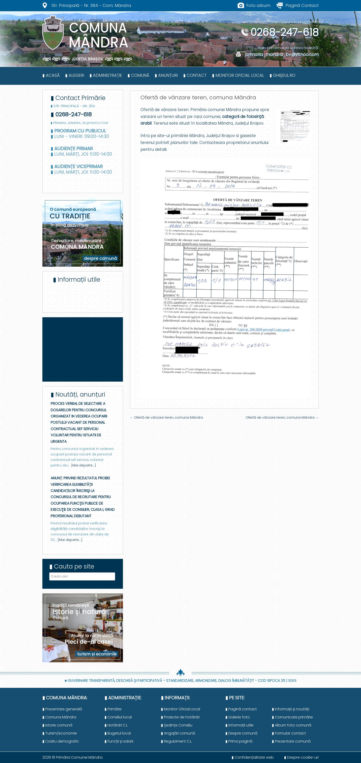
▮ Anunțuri (166, 75)
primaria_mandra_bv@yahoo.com (277, 54)
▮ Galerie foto (237, 717)
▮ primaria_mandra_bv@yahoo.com (79, 123)
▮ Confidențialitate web (253, 757)
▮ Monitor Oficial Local (238, 75)
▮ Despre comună (241, 733)
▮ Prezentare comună (291, 741)
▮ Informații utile (239, 725)
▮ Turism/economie (59, 733)
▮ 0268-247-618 (71, 114)
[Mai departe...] (83, 465)
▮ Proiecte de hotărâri (180, 717)
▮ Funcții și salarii (119, 741)
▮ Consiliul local (118, 717)
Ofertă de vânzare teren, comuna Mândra (166, 417)
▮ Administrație (106, 75)
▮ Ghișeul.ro (282, 75)
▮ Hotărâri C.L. (116, 725)
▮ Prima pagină (238, 741)
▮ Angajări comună (178, 733)
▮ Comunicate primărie (292, 717)
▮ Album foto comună (291, 725)
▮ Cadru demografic (60, 741)
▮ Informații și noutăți (290, 709)
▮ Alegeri (74, 75)
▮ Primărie (113, 709)
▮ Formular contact (289, 733)
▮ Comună (138, 75)
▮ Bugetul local (118, 733)
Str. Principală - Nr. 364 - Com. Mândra (91, 5)
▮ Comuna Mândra (59, 717)
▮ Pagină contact (241, 709)
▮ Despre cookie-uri (301, 757)
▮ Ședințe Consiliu (176, 725)
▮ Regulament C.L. (176, 741)
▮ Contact (195, 75)
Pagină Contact (302, 5)
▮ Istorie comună (57, 725)
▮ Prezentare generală (62, 709)
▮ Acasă (51, 75)
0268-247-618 (280, 32)
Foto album (258, 5)
